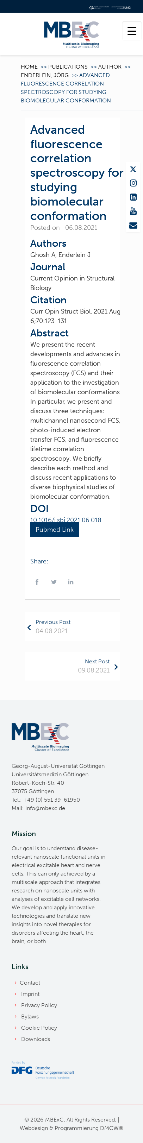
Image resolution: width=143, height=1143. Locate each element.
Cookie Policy (39, 1027)
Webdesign (34, 1128)
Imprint (30, 994)
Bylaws (30, 1016)
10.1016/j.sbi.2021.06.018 (65, 520)
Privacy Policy (39, 1005)
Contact (30, 982)
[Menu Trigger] (132, 30)
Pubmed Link (55, 529)
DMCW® (111, 1128)
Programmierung (77, 1128)
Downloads (35, 1039)
